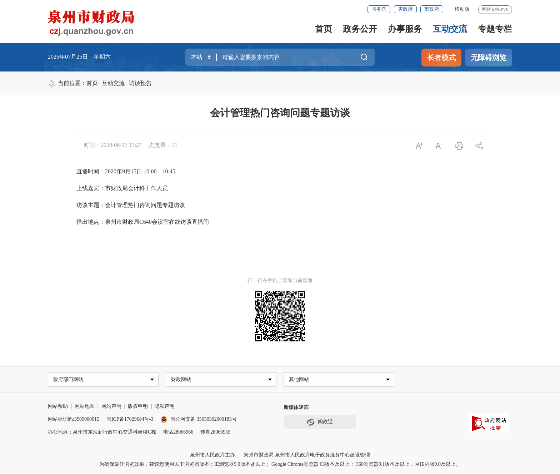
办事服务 (405, 29)
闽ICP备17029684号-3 (129, 420)
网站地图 (85, 407)
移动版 (462, 9)
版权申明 (138, 407)
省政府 (405, 9)
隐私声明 (165, 407)
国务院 (378, 9)
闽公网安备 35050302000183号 (198, 420)
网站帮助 (58, 407)
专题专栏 (495, 29)
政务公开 (360, 29)
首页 (323, 29)
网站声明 (111, 407)
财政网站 (182, 379)
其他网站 (300, 379)
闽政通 (319, 423)
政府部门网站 (69, 379)
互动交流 (450, 29)
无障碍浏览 (488, 57)
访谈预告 (140, 83)
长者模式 (441, 57)
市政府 (431, 9)
